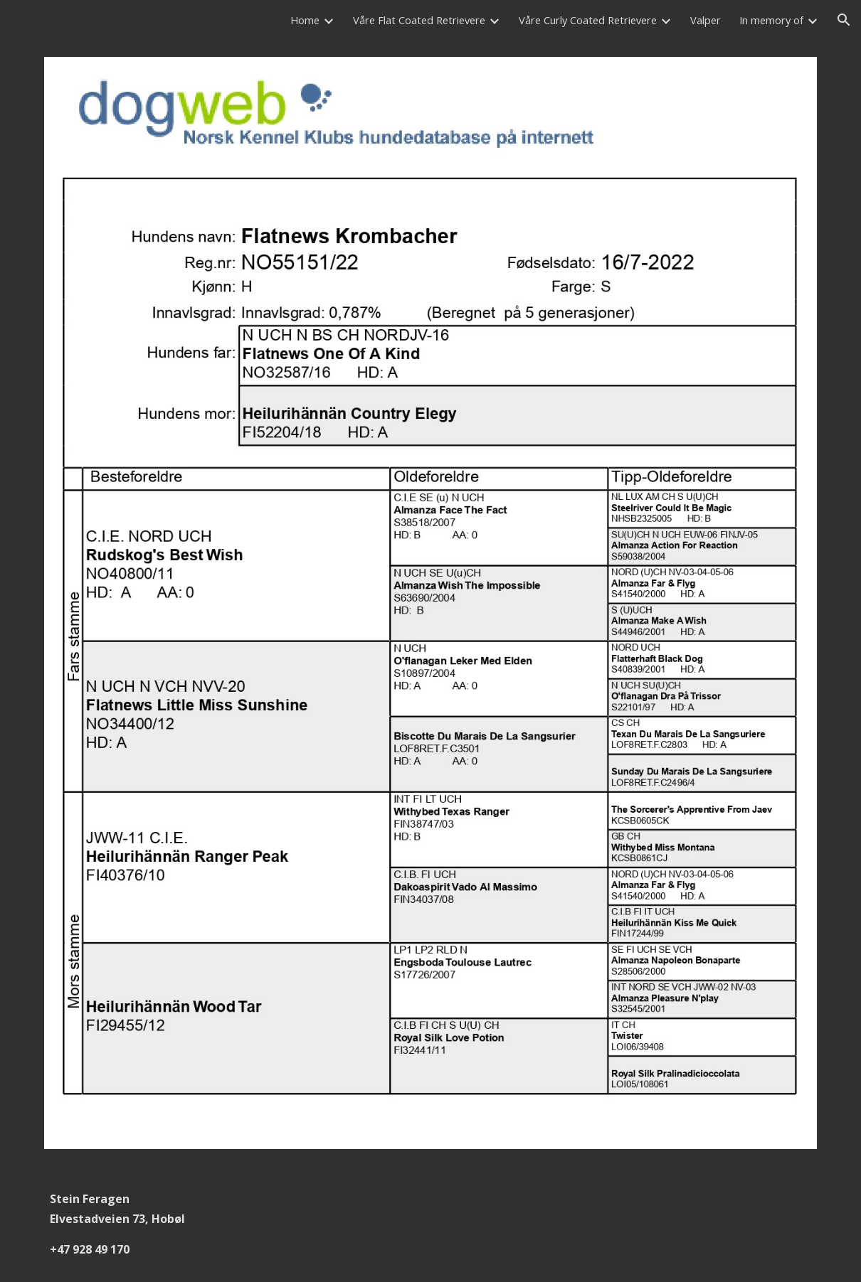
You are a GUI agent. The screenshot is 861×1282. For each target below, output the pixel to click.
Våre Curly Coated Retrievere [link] (588, 20)
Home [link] (304, 20)
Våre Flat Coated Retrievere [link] (419, 20)
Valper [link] (705, 20)
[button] (844, 20)
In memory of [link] (771, 20)
